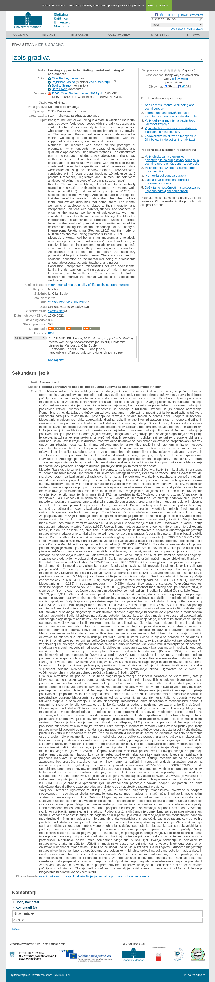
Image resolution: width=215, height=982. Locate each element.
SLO (167, 15)
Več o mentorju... (100, 82)
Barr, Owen (59, 89)
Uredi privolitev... (159, 5)
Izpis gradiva (51, 45)
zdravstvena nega (136, 876)
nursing (123, 284)
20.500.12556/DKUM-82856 (67, 302)
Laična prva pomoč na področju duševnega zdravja (167, 181)
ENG (174, 15)
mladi (43, 876)
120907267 (56, 311)
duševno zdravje (60, 876)
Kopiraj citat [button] (56, 360)
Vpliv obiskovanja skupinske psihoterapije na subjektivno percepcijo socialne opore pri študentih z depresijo (172, 160)
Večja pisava (178, 28)
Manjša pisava (195, 28)
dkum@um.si (62, 975)
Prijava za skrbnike (194, 975)
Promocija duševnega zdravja (165, 175)
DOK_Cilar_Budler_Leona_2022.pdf (77, 93)
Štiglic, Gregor (62, 85)
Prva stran (23, 45)
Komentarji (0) (26, 907)
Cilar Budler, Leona (65, 78)
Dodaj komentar (27, 902)
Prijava (193, 34)
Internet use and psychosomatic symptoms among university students (171, 114)
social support (107, 284)
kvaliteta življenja (85, 876)
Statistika (160, 34)
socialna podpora (111, 876)
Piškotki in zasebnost (191, 15)
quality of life (87, 284)
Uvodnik (20, 34)
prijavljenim (180, 78)
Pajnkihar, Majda (63, 82)
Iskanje (48, 34)
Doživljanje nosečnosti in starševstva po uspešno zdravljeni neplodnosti (172, 189)
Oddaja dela (119, 34)
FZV (51, 333)
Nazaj (16, 928)
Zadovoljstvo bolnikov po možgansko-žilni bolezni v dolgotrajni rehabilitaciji (171, 137)
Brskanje (79, 34)
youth (52, 284)
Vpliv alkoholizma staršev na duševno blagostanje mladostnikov (171, 129)
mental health (66, 284)
